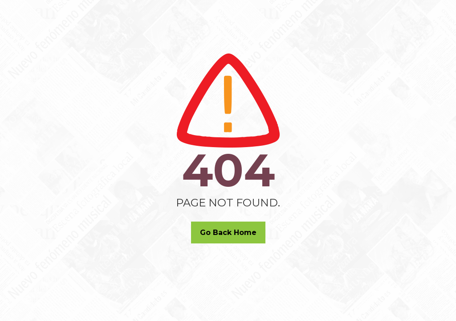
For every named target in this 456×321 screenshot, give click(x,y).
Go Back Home (228, 232)
